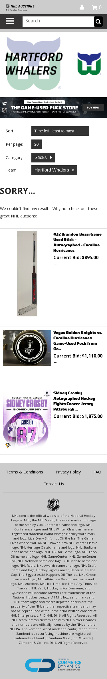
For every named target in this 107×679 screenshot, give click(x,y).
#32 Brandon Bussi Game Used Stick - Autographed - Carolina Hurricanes (77, 242)
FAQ (97, 472)
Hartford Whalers (52, 170)
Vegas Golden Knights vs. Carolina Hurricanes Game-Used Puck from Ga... (77, 340)
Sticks (41, 157)
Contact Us (53, 483)
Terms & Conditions (24, 472)
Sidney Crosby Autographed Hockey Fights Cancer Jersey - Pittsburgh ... (74, 401)
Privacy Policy (68, 472)
